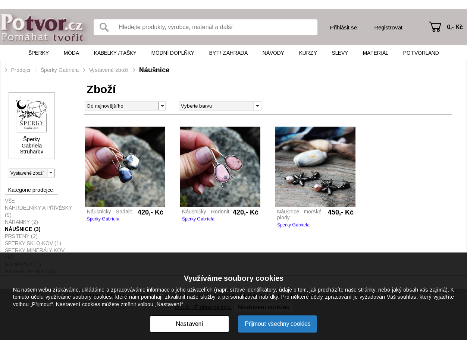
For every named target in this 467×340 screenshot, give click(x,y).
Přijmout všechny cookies (278, 324)
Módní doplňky (172, 53)
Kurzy (308, 53)
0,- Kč (455, 27)
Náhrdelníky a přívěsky (38, 211)
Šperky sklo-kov (33, 243)
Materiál (375, 53)
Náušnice (154, 70)
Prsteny (21, 236)
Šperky (38, 53)
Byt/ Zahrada (228, 53)
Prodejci (20, 70)
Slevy (340, 53)
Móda (71, 53)
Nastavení (189, 324)
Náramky (21, 222)
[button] (257, 105)
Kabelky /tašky (115, 53)
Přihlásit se (343, 27)
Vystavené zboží (109, 70)
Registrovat (388, 27)
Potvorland (421, 53)
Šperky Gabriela (60, 70)
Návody (273, 53)
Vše (10, 201)
